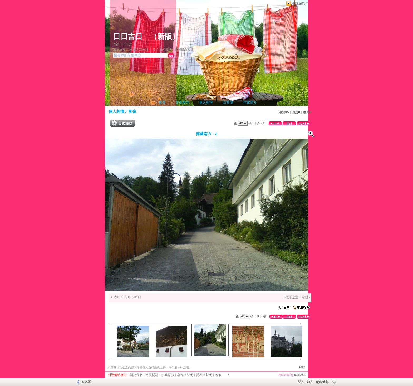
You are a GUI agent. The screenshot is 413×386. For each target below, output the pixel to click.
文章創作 (182, 102)
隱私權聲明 (204, 375)
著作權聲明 (185, 375)
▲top (301, 367)
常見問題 (152, 375)
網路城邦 (298, 4)
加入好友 (119, 49)
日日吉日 (127, 36)
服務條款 (167, 375)
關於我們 (136, 375)
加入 (310, 382)
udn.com (299, 375)
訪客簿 (228, 102)
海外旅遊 (291, 297)
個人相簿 (206, 102)
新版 (164, 36)
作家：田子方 (122, 44)
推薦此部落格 (139, 49)
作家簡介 (250, 102)
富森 (132, 111)
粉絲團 (86, 382)
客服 (218, 375)
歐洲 (305, 297)
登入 (301, 382)
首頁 (162, 102)
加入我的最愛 (162, 49)
